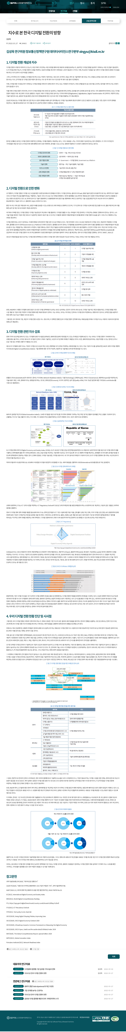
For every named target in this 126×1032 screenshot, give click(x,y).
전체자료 (51, 11)
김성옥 (8, 39)
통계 (93, 3)
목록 (113, 957)
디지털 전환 (35, 950)
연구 (72, 3)
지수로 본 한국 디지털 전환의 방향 (35, 974)
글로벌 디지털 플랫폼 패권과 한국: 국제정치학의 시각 (41, 999)
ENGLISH (116, 7)
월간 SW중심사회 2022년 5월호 (18, 950)
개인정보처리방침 (84, 1018)
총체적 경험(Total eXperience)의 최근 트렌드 (39, 987)
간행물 (75, 11)
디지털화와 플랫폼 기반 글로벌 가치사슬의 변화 (39, 969)
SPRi (103, 3)
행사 (82, 3)
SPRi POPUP (106, 7)
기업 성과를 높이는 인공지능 (33, 991)
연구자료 (63, 11)
